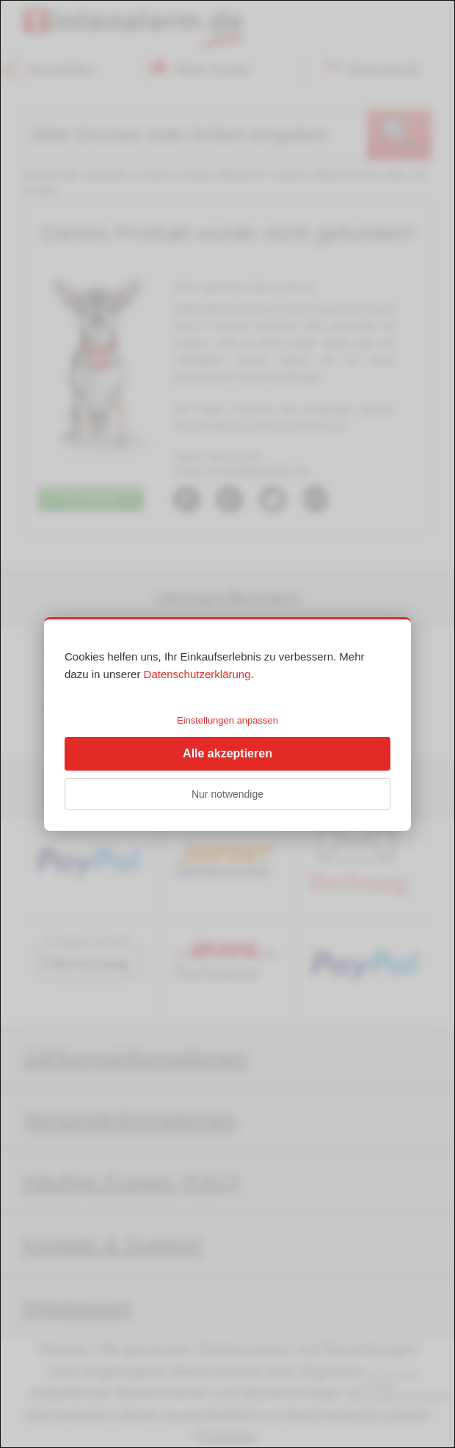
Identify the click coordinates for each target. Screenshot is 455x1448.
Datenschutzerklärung (197, 674)
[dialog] (227, 724)
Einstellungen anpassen (227, 720)
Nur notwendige (227, 794)
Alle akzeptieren (227, 753)
